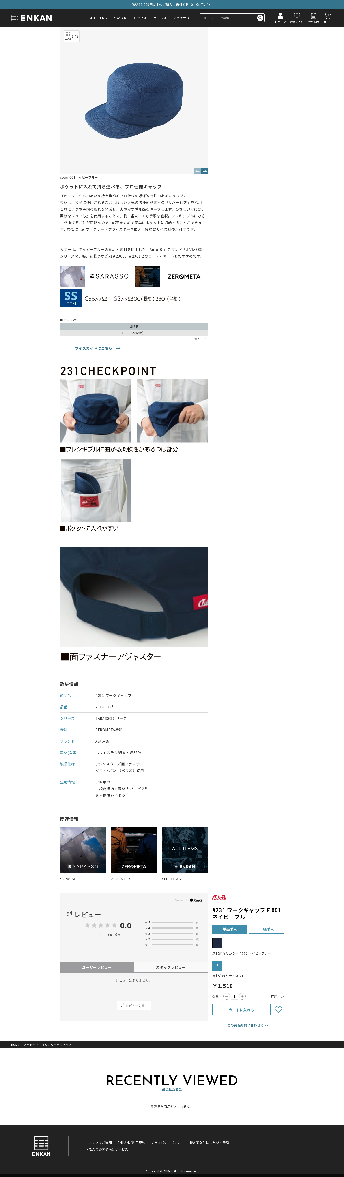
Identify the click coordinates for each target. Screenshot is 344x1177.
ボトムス (160, 17)
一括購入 (267, 929)
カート (327, 21)
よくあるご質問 (100, 1142)
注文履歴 (313, 21)
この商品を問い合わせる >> (248, 1025)
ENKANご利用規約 (131, 1142)
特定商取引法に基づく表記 (209, 1142)
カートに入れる (241, 1009)
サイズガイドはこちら (93, 348)
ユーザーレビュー (97, 967)
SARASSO (68, 878)
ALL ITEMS (98, 17)
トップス (140, 17)
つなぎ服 (120, 17)
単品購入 (230, 929)
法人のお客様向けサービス (108, 1149)
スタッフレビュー (171, 967)
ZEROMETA (121, 878)
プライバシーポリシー (167, 1142)
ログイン (280, 21)
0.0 (125, 925)
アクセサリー (183, 17)
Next (204, 171)
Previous (197, 171)
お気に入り (297, 21)
